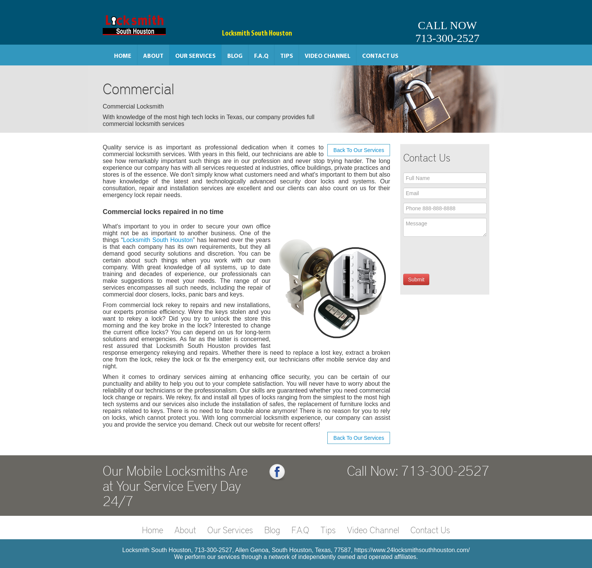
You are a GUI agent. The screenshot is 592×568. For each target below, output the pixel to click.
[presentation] (460, 255)
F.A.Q (261, 56)
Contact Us (380, 56)
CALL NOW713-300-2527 (447, 31)
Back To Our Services (358, 150)
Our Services (195, 56)
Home (122, 56)
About (153, 56)
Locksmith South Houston (158, 240)
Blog (234, 56)
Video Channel (327, 56)
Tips (286, 56)
